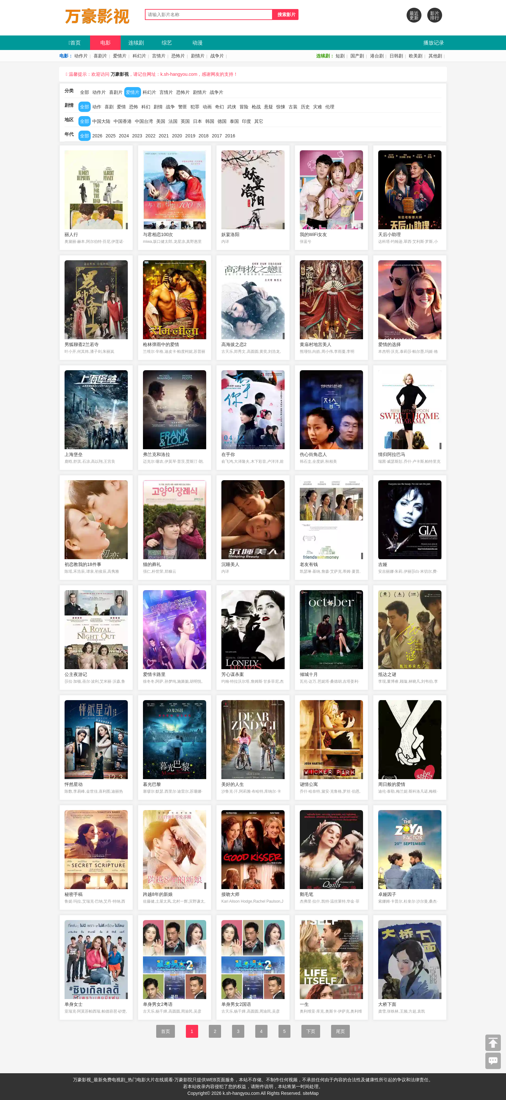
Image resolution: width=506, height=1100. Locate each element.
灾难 (317, 106)
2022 (151, 135)
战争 (170, 106)
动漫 (197, 42)
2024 (124, 135)
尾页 (340, 1031)
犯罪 (194, 106)
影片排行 (434, 15)
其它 (258, 121)
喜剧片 (100, 55)
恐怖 (133, 106)
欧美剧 (415, 55)
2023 (137, 135)
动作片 (81, 55)
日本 (197, 121)
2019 (190, 135)
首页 (75, 42)
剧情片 (198, 55)
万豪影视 (120, 74)
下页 (310, 1031)
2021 (164, 135)
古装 (293, 106)
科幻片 (139, 55)
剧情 (158, 106)
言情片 (159, 55)
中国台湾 (144, 121)
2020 (177, 135)
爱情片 (119, 55)
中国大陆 (101, 121)
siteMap (311, 1093)
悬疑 (268, 106)
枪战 (256, 106)
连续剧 (136, 42)
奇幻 (219, 106)
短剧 (340, 55)
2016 (230, 135)
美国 (160, 121)
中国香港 (123, 121)
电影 (105, 42)
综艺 (167, 42)
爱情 (121, 106)
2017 (217, 135)
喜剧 (109, 106)
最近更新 (414, 15)
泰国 (234, 121)
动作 (96, 106)
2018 (203, 135)
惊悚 (280, 106)
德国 (222, 121)
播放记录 (433, 42)
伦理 (329, 106)
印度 (246, 121)
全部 (84, 92)
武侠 (231, 106)
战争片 (217, 55)
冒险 (243, 106)
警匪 (182, 106)
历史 (305, 106)
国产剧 (357, 55)
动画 (207, 106)
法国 (172, 121)
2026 (97, 135)
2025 (111, 135)
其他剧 (435, 55)
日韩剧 (396, 55)
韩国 (209, 121)
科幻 (145, 106)
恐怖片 (178, 55)
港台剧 (377, 55)
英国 (185, 121)
